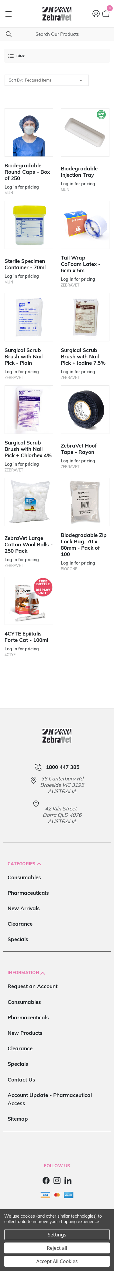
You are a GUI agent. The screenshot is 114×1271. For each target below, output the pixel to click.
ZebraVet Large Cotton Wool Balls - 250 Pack (29, 544)
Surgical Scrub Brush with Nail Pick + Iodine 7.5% (83, 356)
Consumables (24, 877)
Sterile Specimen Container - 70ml (25, 264)
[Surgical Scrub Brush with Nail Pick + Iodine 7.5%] (85, 317)
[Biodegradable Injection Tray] (85, 132)
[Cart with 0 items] (105, 13)
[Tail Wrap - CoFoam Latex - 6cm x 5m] (85, 225)
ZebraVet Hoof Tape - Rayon (79, 448)
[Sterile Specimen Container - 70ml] (29, 225)
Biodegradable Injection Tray (79, 171)
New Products (25, 1033)
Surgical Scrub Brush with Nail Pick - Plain (24, 356)
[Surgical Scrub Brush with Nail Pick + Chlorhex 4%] (29, 410)
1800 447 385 (62, 767)
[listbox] (55, 80)
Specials (18, 939)
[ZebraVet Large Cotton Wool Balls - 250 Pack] (29, 502)
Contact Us (21, 1079)
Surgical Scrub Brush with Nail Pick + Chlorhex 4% (28, 448)
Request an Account (32, 986)
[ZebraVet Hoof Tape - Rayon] (85, 410)
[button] (57, 55)
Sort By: (16, 80)
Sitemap (18, 1118)
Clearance (20, 924)
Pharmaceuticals (28, 893)
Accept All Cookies (57, 1261)
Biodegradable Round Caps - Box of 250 (27, 171)
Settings (57, 1234)
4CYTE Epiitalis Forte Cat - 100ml (26, 636)
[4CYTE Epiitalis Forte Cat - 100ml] (29, 601)
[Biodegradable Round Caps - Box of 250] (29, 132)
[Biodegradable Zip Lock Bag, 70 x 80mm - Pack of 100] (85, 502)
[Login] (96, 13)
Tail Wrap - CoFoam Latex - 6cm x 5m (80, 263)
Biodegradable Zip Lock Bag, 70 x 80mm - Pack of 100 (84, 544)
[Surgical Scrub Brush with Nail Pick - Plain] (29, 317)
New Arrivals (24, 908)
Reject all (57, 1248)
